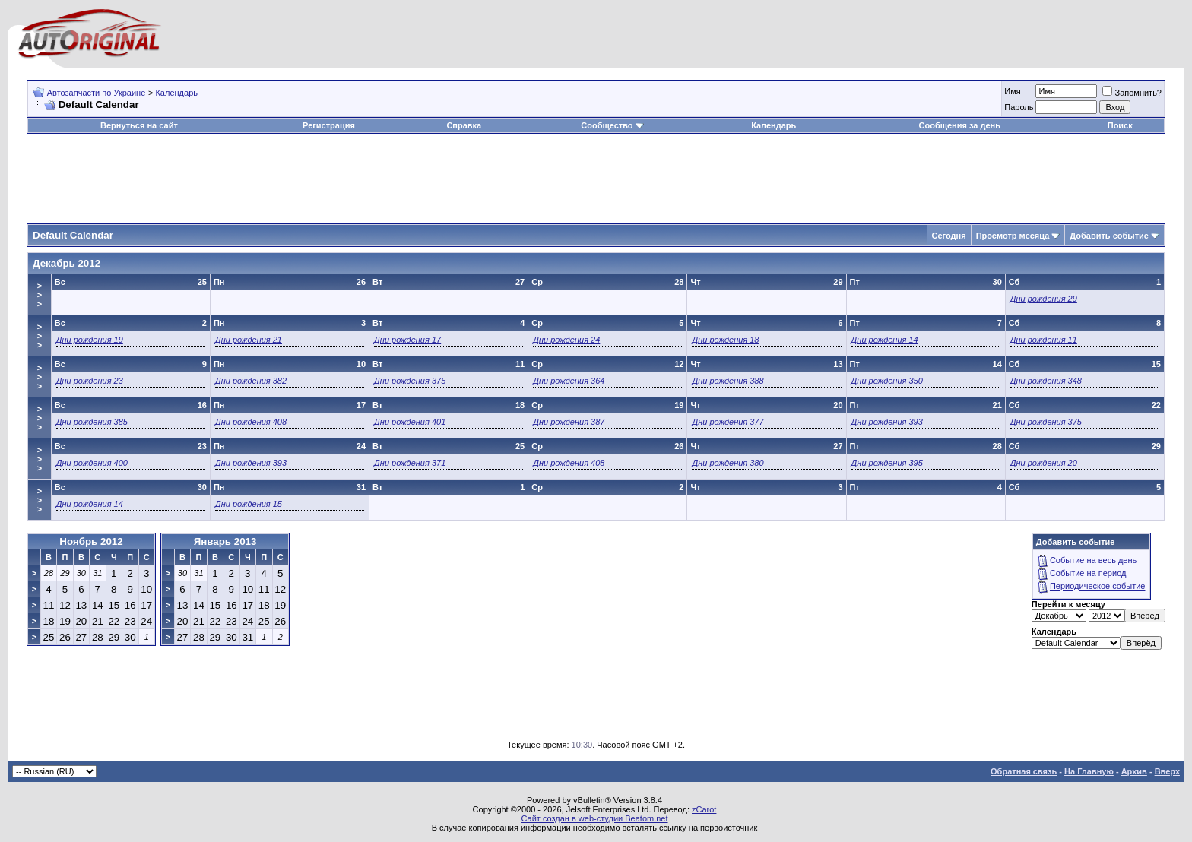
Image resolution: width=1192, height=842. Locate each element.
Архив (1134, 771)
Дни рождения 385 (92, 421)
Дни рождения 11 (1043, 339)
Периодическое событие (1098, 586)
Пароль (1018, 107)
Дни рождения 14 (884, 339)
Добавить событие (1109, 235)
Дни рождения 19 (89, 339)
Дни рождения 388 (727, 380)
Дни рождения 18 (725, 339)
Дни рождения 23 (89, 380)
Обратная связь (1024, 771)
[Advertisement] (596, 179)
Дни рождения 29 (1043, 298)
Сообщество (612, 125)
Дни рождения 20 (1043, 462)
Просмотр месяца (1013, 235)
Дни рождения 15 (248, 503)
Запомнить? (1132, 92)
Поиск (1120, 125)
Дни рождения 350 (887, 380)
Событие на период (1088, 573)
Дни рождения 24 (566, 339)
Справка (463, 125)
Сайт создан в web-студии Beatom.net (594, 818)
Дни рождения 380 (727, 462)
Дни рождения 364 (568, 380)
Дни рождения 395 (887, 462)
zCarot (704, 809)
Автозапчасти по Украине (96, 92)
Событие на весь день (1093, 560)
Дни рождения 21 (248, 339)
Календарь (176, 92)
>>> (39, 295)
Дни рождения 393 (887, 421)
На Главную (1089, 771)
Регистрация (329, 125)
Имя (1012, 91)
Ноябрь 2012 (90, 541)
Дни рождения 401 (409, 421)
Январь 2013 (225, 541)
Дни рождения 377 (727, 421)
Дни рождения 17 (407, 339)
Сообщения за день (959, 125)
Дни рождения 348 (1046, 380)
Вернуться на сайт (139, 125)
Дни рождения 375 (409, 380)
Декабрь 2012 (66, 263)
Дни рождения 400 (92, 462)
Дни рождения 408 (251, 421)
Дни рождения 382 (251, 380)
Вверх (1167, 771)
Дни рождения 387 (568, 421)
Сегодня (949, 235)
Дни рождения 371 (409, 462)
